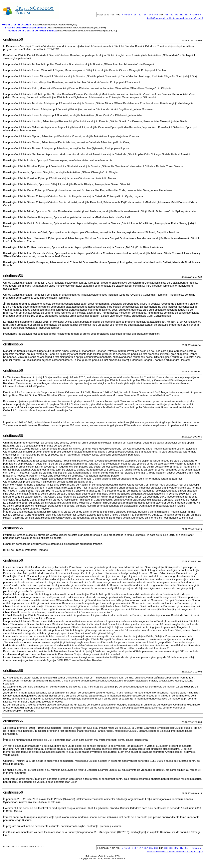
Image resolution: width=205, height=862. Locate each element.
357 (146, 14)
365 (151, 14)
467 (186, 14)
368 (166, 14)
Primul (126, 14)
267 (136, 14)
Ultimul (196, 14)
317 (141, 14)
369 (171, 14)
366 (156, 14)
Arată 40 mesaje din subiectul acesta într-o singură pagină (175, 18)
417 (181, 14)
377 (176, 14)
